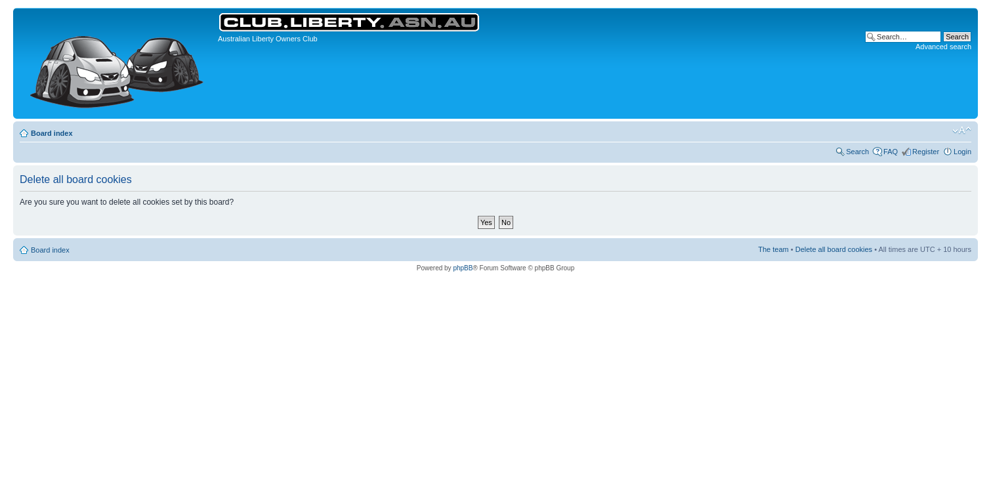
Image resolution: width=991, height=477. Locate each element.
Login (962, 152)
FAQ (890, 152)
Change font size (961, 130)
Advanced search (943, 47)
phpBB (463, 268)
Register (925, 152)
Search (857, 152)
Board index (52, 133)
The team (773, 249)
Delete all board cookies (833, 249)
